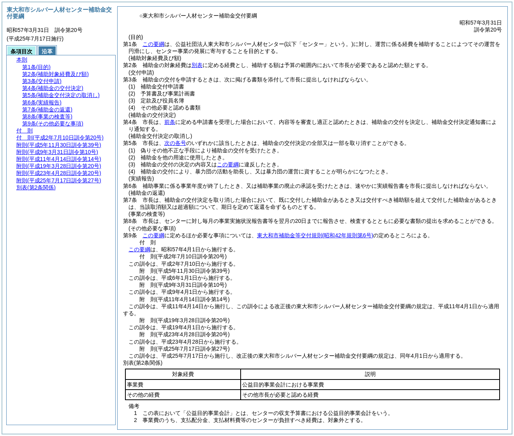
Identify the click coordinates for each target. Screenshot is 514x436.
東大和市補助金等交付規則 (315, 235)
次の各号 (175, 143)
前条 (169, 122)
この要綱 (153, 44)
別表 (197, 65)
